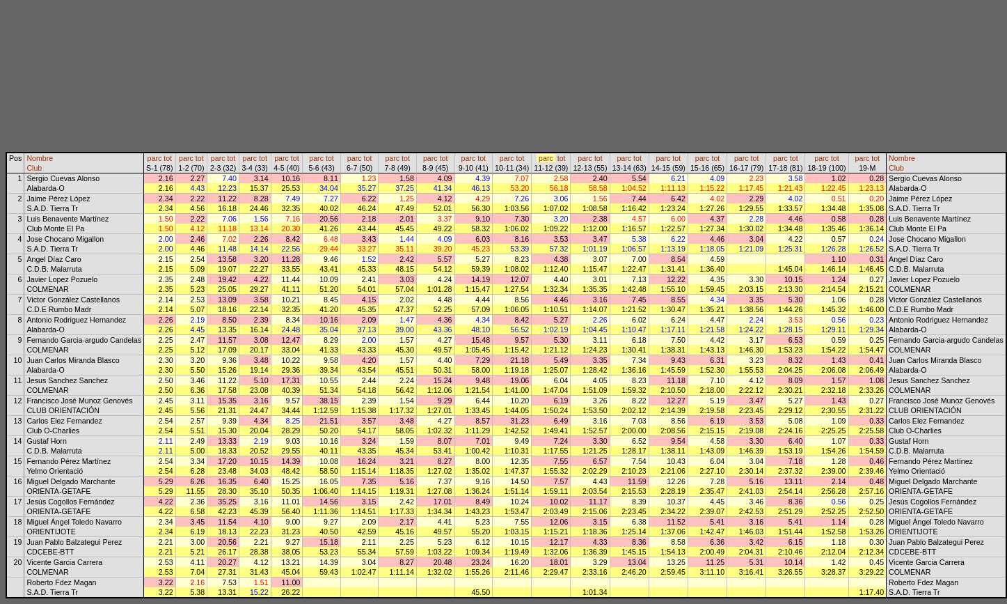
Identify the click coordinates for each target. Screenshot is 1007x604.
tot (168, 158)
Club (34, 168)
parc (155, 158)
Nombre (39, 158)
